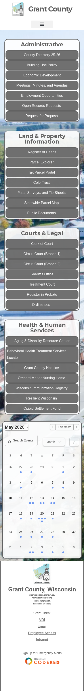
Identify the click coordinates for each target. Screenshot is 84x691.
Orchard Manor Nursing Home (42, 378)
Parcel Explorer (42, 162)
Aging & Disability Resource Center (42, 341)
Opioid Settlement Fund (42, 408)
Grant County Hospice (42, 368)
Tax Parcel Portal (42, 172)
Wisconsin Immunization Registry (42, 388)
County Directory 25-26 (42, 55)
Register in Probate (42, 294)
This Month (64, 427)
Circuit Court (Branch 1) (42, 254)
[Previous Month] (52, 427)
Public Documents (42, 213)
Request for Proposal (42, 116)
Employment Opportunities (42, 95)
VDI (42, 620)
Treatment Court (42, 284)
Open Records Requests (42, 106)
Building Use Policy (42, 65)
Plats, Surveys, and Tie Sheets (42, 193)
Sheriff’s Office (42, 274)
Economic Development (42, 75)
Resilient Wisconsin (42, 398)
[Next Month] (76, 427)
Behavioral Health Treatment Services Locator (37, 354)
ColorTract (42, 182)
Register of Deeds (42, 152)
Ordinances (42, 305)
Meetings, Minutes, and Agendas (42, 85)
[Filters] (74, 442)
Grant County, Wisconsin (42, 589)
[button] (42, 24)
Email (42, 626)
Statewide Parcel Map (42, 203)
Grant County (50, 9)
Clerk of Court (42, 244)
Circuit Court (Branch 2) (42, 264)
